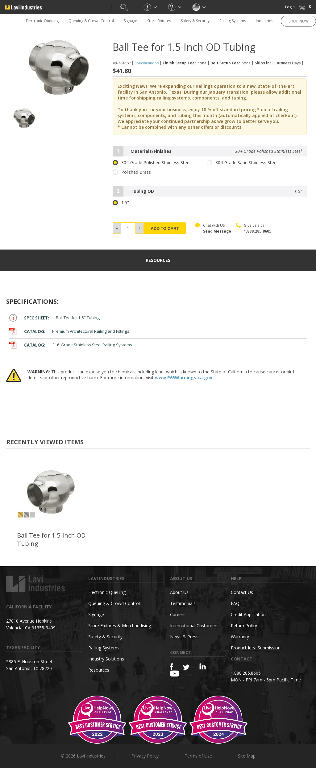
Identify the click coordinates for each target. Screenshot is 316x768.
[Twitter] (186, 667)
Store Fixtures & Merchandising (119, 625)
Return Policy (244, 625)
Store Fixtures (159, 20)
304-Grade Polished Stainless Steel (151, 162)
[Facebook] (171, 666)
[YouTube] (174, 673)
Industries (264, 20)
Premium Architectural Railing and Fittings (69, 331)
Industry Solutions (106, 659)
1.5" (121, 202)
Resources (98, 670)
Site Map (247, 756)
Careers (177, 614)
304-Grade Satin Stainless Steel (242, 162)
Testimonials (183, 603)
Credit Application (248, 614)
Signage (130, 20)
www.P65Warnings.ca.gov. (184, 377)
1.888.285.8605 (257, 231)
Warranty (240, 637)
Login (290, 7)
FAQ (235, 603)
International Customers (194, 625)
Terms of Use (198, 756)
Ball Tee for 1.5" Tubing (54, 318)
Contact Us (242, 592)
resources (158, 260)
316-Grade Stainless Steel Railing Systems (70, 345)
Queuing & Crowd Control (91, 20)
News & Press (184, 637)
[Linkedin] (202, 666)
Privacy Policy (145, 756)
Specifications (147, 63)
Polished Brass (132, 172)
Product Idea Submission (256, 648)
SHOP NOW (299, 21)
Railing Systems (232, 20)
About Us (179, 592)
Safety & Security (195, 20)
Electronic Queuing (42, 20)
